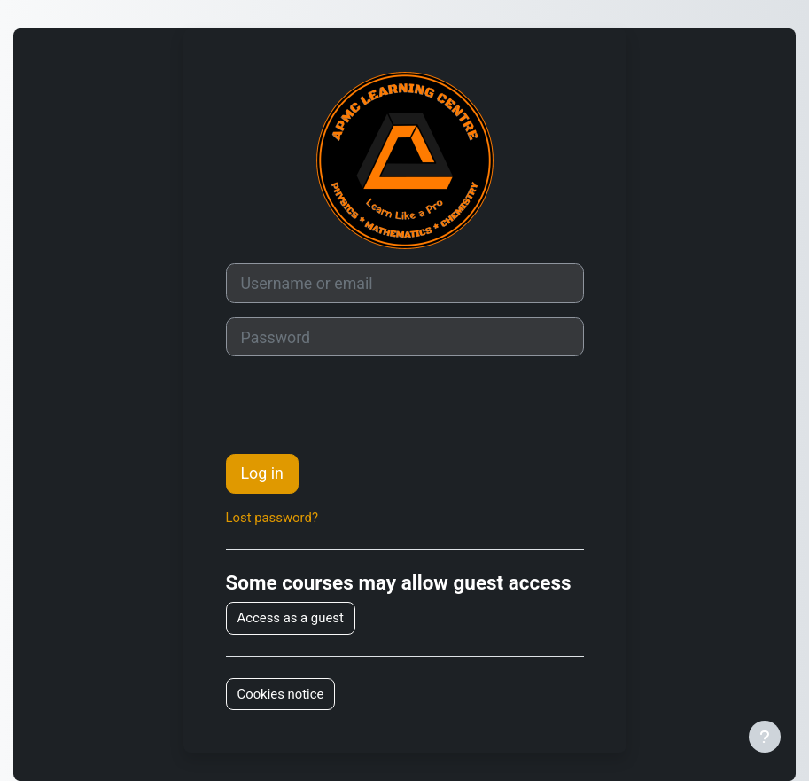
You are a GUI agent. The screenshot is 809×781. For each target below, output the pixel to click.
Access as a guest (290, 618)
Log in (262, 473)
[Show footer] (765, 737)
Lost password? (272, 518)
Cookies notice (280, 694)
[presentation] (360, 405)
